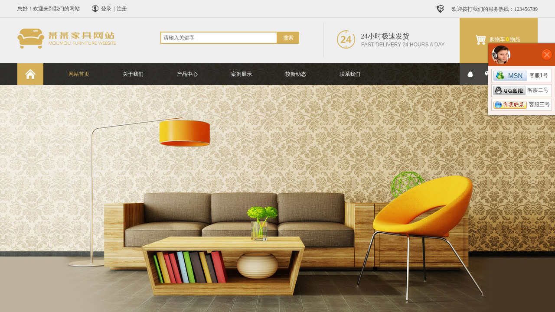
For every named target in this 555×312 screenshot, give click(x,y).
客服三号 (521, 104)
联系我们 (350, 74)
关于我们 (133, 74)
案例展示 (241, 74)
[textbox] (219, 38)
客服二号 (520, 90)
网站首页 (79, 74)
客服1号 (520, 75)
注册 (122, 9)
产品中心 (187, 74)
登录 (106, 9)
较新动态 (295, 74)
